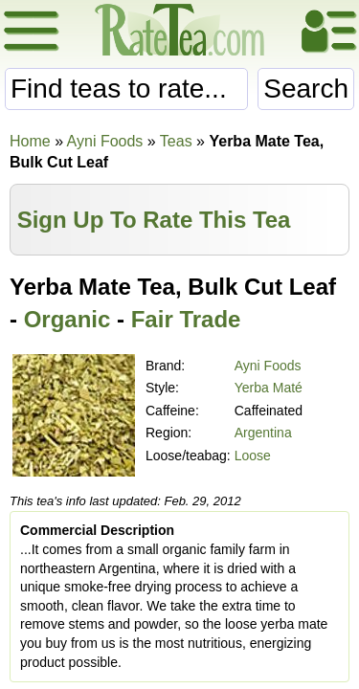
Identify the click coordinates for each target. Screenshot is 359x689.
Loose (253, 455)
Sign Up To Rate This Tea (154, 220)
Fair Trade (186, 319)
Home (30, 141)
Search (305, 88)
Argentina (263, 432)
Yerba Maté (269, 387)
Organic (67, 319)
